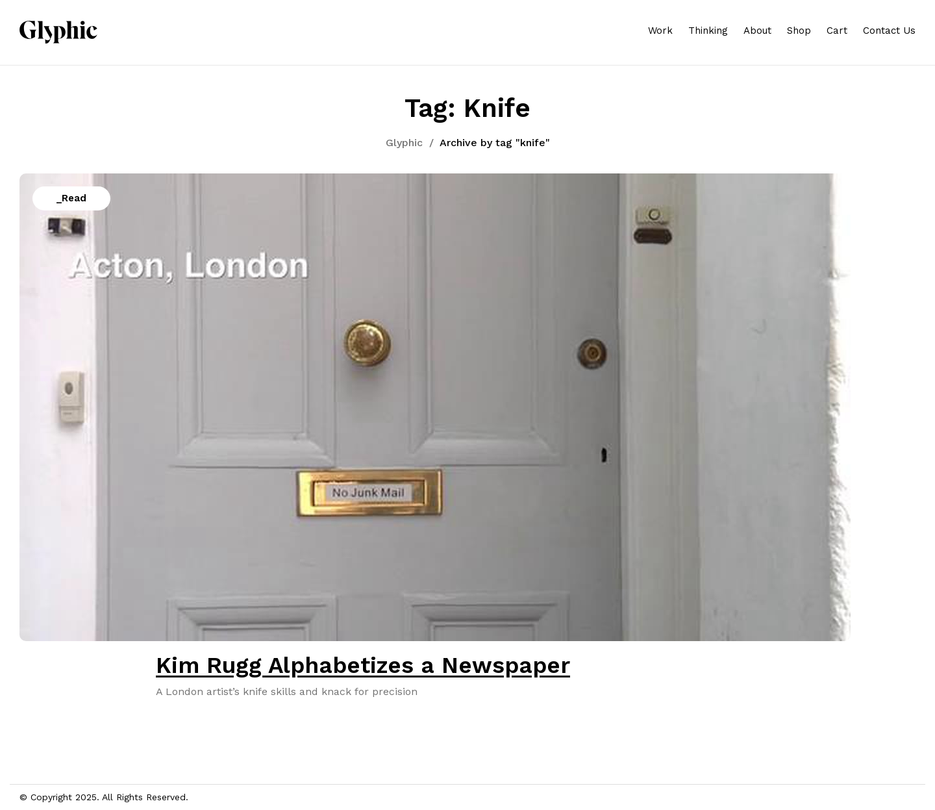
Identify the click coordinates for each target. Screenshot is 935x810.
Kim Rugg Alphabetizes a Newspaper (363, 665)
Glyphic (404, 142)
